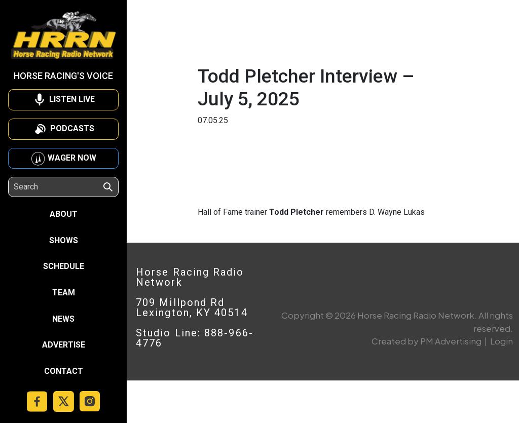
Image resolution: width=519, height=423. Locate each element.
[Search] (58, 187)
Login (501, 341)
